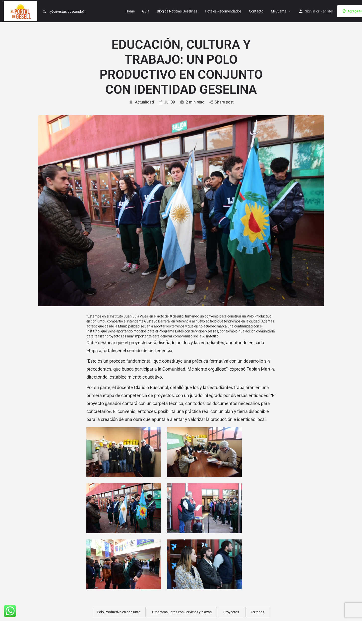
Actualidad (141, 102)
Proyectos (231, 612)
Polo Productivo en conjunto (118, 612)
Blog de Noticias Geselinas (177, 11)
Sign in (310, 11)
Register (326, 11)
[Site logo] (21, 11)
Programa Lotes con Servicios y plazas (182, 612)
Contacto (256, 11)
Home (130, 11)
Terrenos (257, 612)
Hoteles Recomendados (223, 11)
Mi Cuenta (279, 11)
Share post (221, 102)
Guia (145, 11)
